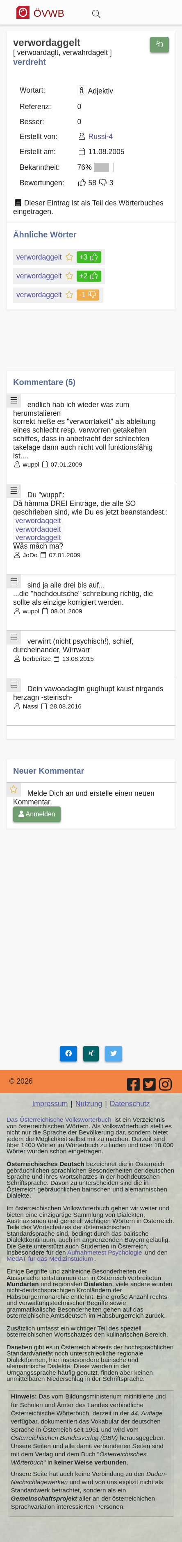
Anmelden (36, 814)
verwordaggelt (39, 257)
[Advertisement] (91, 346)
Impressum (50, 1104)
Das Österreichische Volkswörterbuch (59, 1119)
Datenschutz (130, 1104)
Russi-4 (100, 136)
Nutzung (88, 1104)
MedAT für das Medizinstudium (50, 1258)
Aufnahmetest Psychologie (104, 1252)
